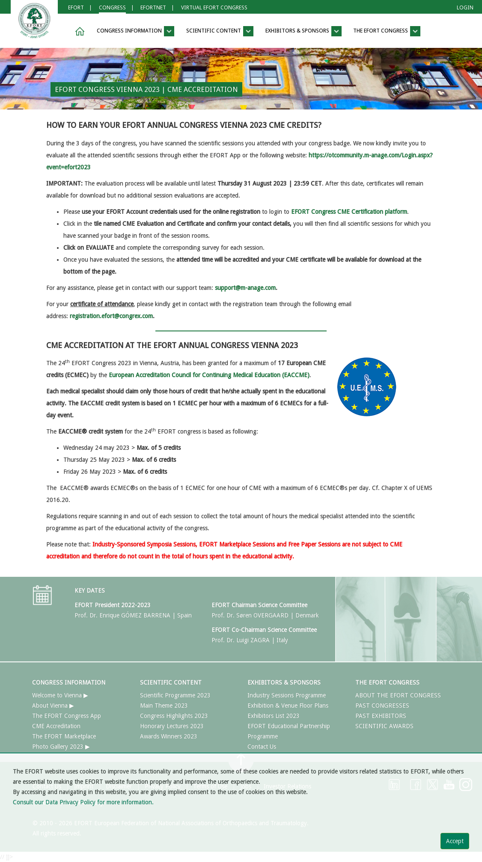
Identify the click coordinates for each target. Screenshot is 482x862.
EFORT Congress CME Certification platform (349, 211)
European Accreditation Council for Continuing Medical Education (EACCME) (209, 375)
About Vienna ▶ (53, 705)
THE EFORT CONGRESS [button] (386, 31)
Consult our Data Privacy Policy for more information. (83, 802)
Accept (455, 841)
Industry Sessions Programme (286, 695)
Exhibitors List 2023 (273, 715)
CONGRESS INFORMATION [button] (135, 31)
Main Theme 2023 (164, 705)
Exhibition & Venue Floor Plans (287, 705)
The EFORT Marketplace (64, 736)
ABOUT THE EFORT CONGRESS (398, 695)
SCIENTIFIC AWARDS (384, 726)
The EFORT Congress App (66, 715)
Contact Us (261, 746)
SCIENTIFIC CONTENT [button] (219, 31)
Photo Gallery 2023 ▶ (61, 746)
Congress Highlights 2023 (174, 715)
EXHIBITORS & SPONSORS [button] (303, 31)
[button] (78, 31)
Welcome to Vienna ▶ (60, 695)
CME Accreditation (56, 726)
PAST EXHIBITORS (380, 715)
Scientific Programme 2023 (175, 695)
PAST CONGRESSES (382, 705)
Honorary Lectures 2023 (172, 726)
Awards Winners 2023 (168, 736)
